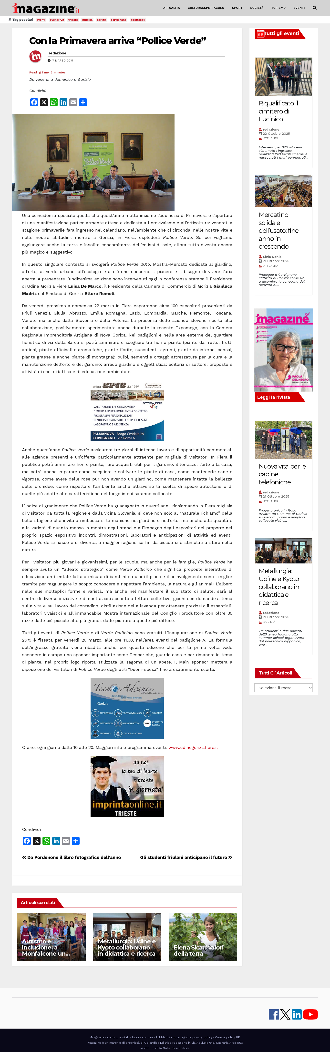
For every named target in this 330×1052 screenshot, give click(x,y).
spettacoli (138, 19)
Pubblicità (163, 1037)
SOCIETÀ (256, 8)
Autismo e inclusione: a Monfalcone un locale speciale (43, 950)
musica (87, 19)
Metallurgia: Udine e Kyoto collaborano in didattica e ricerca (127, 947)
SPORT (237, 8)
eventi (41, 19)
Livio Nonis (272, 256)
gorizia (101, 19)
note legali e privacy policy (192, 1037)
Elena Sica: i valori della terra (198, 950)
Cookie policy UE (227, 1037)
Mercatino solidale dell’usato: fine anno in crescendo (279, 230)
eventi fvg (57, 19)
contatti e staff (118, 1037)
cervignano (118, 19)
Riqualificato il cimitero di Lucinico (278, 111)
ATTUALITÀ (171, 8)
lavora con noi (142, 1037)
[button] (315, 8)
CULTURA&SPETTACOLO (206, 8)
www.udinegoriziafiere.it (194, 747)
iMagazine (97, 1037)
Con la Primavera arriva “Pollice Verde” (117, 40)
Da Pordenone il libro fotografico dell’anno (71, 857)
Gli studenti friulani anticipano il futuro (186, 857)
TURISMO (278, 8)
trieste (73, 19)
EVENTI (299, 8)
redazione (57, 53)
